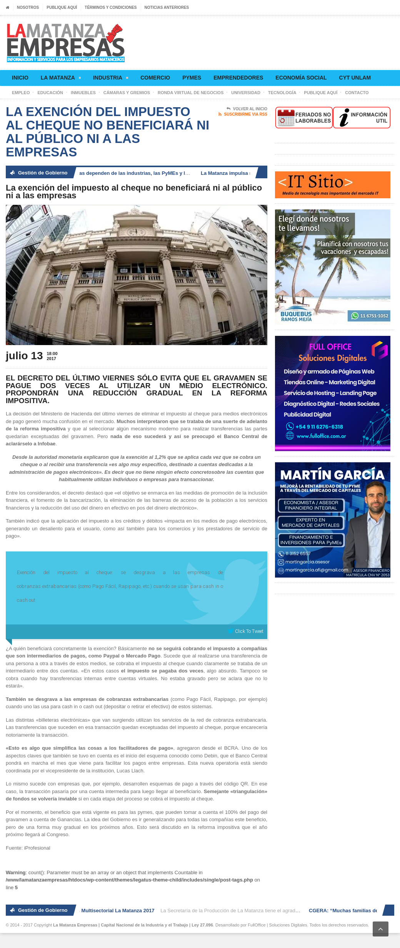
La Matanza (61, 79)
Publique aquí (62, 7)
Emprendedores (238, 78)
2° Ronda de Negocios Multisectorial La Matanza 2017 (92, 910)
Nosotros (28, 7)
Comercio (155, 78)
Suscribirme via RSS (242, 114)
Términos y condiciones (111, 7)
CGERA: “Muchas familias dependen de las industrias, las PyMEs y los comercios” (123, 173)
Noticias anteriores (167, 7)
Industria (110, 79)
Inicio (20, 78)
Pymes (191, 78)
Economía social (301, 78)
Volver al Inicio (247, 109)
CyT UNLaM (355, 78)
